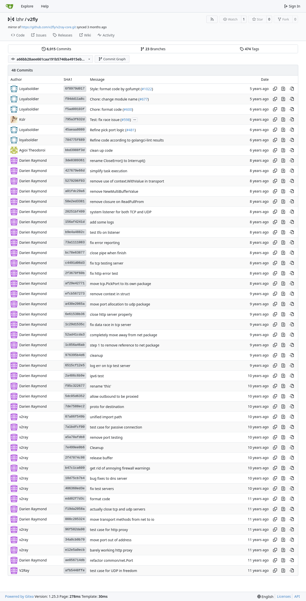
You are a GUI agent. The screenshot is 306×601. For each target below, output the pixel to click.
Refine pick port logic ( (108, 130)
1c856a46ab (75, 345)
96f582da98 (75, 529)
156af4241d (75, 222)
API (297, 596)
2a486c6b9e (75, 376)
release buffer (101, 458)
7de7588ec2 (75, 406)
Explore (27, 6)
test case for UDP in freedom (113, 570)
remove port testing (106, 437)
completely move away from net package (123, 334)
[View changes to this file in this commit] (283, 88)
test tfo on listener (105, 232)
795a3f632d (75, 119)
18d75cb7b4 (75, 478)
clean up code (101, 150)
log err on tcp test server (110, 365)
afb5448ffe (75, 570)
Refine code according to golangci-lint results (127, 140)
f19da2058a (75, 509)
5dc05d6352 (75, 396)
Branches (152, 48)
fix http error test (104, 273)
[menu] (265, 596)
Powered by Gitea (19, 596)
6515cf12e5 (75, 365)
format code (100, 498)
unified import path (106, 416)
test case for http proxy (109, 529)
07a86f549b (75, 416)
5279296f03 (75, 181)
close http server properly (111, 314)
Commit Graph (112, 59)
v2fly (32, 19)
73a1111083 (75, 242)
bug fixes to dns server (108, 478)
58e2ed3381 (75, 201)
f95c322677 (75, 386)
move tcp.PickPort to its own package (120, 283)
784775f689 (75, 140)
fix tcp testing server (106, 263)
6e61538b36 (75, 314)
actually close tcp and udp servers (117, 509)
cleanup (96, 355)
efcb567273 (75, 294)
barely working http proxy (111, 550)
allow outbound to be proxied (114, 396)
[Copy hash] (275, 88)
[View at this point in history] (292, 88)
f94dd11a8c (75, 99)
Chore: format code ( (107, 109)
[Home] (9, 6)
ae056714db (75, 560)
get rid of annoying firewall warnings (120, 468)
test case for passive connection (116, 427)
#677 (143, 99)
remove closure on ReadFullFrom (117, 201)
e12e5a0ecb (75, 550)
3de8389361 (75, 160)
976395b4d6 (75, 355)
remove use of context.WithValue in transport (127, 181)
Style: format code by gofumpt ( (116, 88)
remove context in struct (110, 294)
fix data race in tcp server (110, 324)
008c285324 (75, 519)
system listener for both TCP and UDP (120, 212)
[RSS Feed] (212, 19)
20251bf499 (75, 212)
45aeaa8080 (75, 130)
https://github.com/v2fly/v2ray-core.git (48, 27)
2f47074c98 (75, 458)
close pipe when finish (108, 252)
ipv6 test (97, 376)
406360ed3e (75, 488)
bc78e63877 (75, 252)
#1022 (147, 88)
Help (45, 6)
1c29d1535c (75, 324)
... (134, 119)
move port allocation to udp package (120, 304)
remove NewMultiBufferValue (114, 191)
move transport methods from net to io (122, 519)
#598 (125, 119)
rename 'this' (100, 386)
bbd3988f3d (75, 150)
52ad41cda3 (75, 334)
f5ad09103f (75, 109)
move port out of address (110, 540)
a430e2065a (75, 304)
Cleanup (96, 447)
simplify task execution (108, 170)
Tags (249, 48)
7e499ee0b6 (75, 447)
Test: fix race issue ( (105, 119)
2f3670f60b (75, 273)
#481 (130, 130)
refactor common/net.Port (111, 560)
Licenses (284, 596)
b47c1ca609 (75, 468)
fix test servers (102, 488)
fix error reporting (105, 242)
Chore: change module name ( (114, 99)
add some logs (102, 222)
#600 (128, 109)
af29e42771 (75, 283)
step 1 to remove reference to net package (124, 345)
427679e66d (75, 170)
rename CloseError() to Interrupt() (117, 160)
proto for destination (107, 406)
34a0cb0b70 (75, 540)
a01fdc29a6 (75, 191)
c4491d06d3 (75, 263)
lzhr (20, 19)
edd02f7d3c (75, 498)
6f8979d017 (75, 88)
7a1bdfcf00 (75, 427)
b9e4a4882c (75, 232)
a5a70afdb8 (75, 437)
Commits (56, 48)
